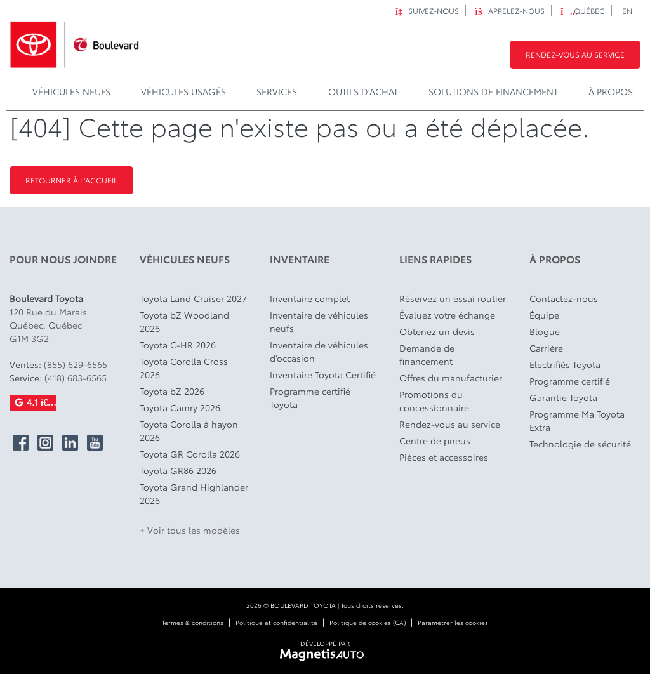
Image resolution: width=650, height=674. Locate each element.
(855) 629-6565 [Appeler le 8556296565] (75, 364)
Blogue (544, 331)
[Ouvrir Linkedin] (70, 443)
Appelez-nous (510, 10)
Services (276, 91)
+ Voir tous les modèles (190, 530)
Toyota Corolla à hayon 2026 (189, 431)
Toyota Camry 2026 (180, 407)
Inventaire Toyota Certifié (323, 374)
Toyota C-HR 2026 (178, 344)
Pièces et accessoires (443, 457)
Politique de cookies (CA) (367, 622)
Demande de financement (426, 354)
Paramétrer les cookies (453, 622)
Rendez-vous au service (575, 54)
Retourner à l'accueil (71, 180)
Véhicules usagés (183, 91)
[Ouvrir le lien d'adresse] (48, 325)
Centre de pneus (434, 440)
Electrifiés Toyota (564, 364)
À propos (610, 91)
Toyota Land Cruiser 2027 (193, 298)
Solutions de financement (493, 91)
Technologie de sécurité (580, 443)
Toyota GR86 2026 (178, 470)
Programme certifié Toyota (310, 398)
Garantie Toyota (563, 397)
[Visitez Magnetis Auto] (325, 653)
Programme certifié (569, 380)
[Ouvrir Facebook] (21, 443)
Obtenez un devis (437, 331)
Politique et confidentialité (276, 622)
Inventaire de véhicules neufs (319, 321)
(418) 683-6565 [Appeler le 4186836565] (75, 377)
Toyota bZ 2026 (172, 391)
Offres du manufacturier (450, 377)
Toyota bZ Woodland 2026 (184, 321)
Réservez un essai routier (452, 298)
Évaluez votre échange (447, 314)
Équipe (544, 314)
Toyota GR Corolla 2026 (190, 453)
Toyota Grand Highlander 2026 (194, 493)
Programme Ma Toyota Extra (577, 420)
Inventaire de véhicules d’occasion (319, 351)
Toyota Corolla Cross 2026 (184, 368)
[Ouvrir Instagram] (45, 443)
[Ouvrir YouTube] (95, 443)
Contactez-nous (563, 298)
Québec (582, 10)
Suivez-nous (427, 10)
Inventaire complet (310, 298)
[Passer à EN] (627, 10)
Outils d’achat (363, 91)
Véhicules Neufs (71, 91)
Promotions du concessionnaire (434, 401)
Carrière (546, 347)
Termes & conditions (192, 622)
